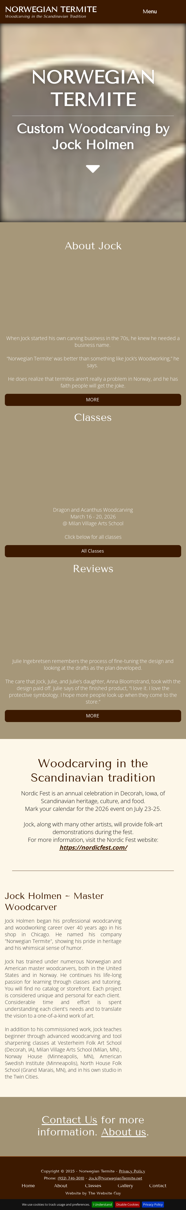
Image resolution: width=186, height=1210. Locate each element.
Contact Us (69, 1120)
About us (123, 1132)
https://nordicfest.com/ (93, 847)
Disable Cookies (127, 1204)
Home (28, 1185)
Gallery (125, 1185)
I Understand (102, 1204)
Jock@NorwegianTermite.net (115, 1178)
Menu (150, 11)
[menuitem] (149, 11)
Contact (157, 1185)
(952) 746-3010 (71, 1178)
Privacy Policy (132, 1171)
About (60, 1185)
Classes (93, 1185)
